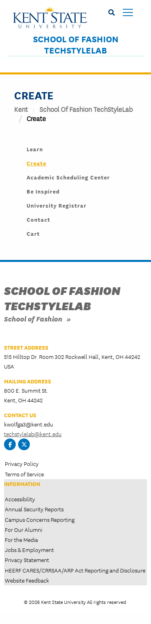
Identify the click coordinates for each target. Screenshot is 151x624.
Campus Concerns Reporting (39, 519)
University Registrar (57, 205)
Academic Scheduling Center (68, 177)
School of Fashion (33, 318)
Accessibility (20, 498)
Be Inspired (43, 191)
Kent (21, 109)
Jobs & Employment (29, 549)
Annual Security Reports (34, 509)
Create (36, 163)
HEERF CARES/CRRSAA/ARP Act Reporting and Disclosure (75, 570)
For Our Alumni (23, 529)
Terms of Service (24, 474)
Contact (38, 219)
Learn (35, 148)
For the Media (21, 539)
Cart (33, 233)
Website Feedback (27, 580)
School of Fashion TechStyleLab (75, 44)
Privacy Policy (22, 463)
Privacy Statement (27, 559)
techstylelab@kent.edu (33, 433)
